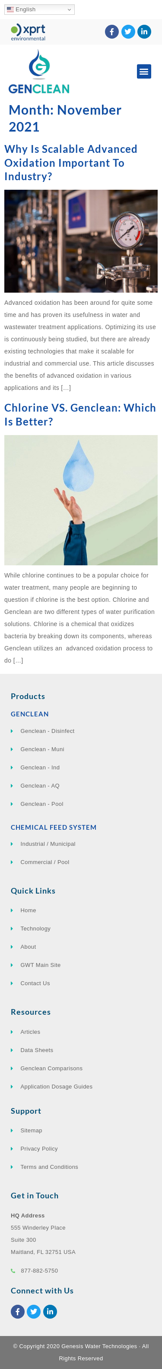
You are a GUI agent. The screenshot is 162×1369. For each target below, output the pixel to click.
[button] (144, 71)
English (21, 9)
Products (28, 696)
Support (26, 1110)
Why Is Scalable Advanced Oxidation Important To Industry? (71, 162)
